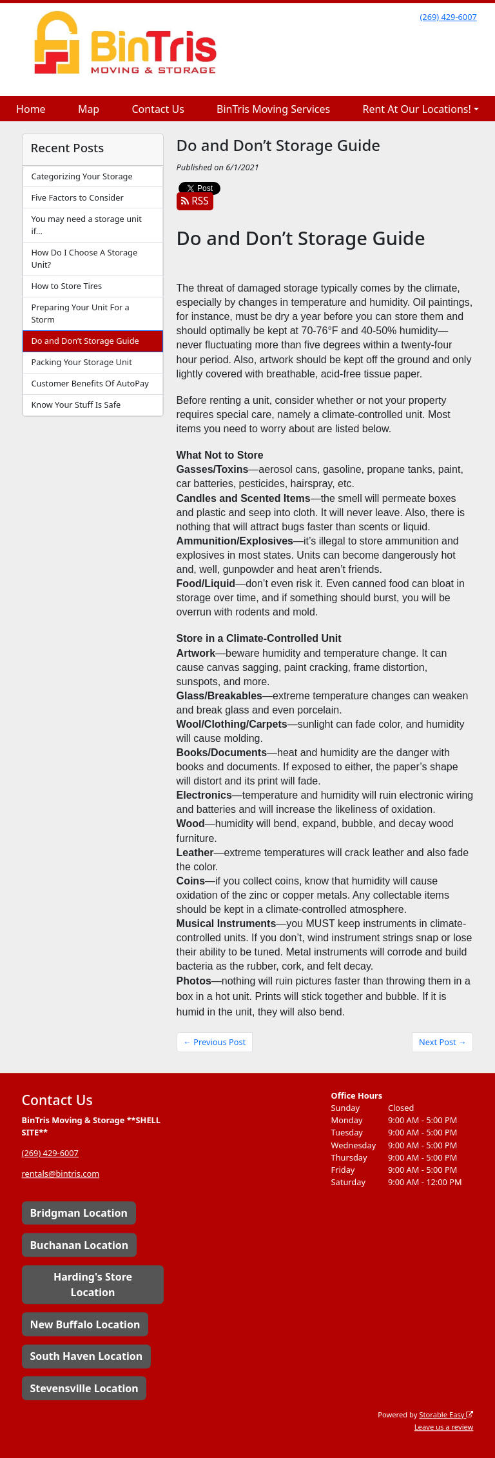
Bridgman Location (78, 1213)
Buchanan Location (79, 1245)
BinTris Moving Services (273, 109)
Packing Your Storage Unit (81, 362)
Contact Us (157, 109)
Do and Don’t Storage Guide (85, 340)
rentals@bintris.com (61, 1174)
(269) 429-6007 (448, 17)
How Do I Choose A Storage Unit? (84, 258)
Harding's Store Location (92, 1284)
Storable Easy (446, 1414)
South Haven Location (86, 1356)
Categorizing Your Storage (81, 176)
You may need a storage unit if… (86, 225)
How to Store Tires (66, 286)
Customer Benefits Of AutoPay (89, 383)
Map (88, 109)
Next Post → (443, 1042)
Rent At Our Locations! (416, 109)
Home (31, 109)
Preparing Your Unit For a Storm (80, 313)
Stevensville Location (84, 1388)
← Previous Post (214, 1042)
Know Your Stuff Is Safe (76, 404)
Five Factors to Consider (77, 197)
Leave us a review (444, 1427)
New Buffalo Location (85, 1324)
